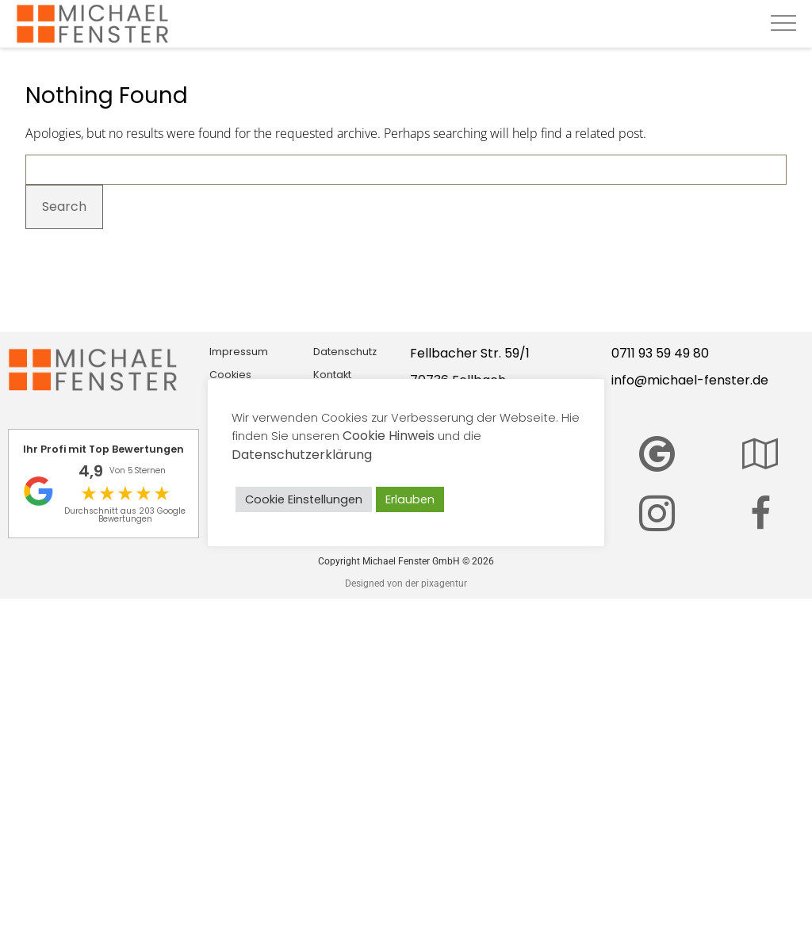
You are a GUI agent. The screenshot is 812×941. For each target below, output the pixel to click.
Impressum (238, 351)
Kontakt (332, 374)
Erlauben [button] (410, 499)
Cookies (230, 374)
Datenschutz (345, 351)
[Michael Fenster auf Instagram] (657, 513)
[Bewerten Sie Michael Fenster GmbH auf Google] (657, 454)
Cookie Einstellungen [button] (303, 499)
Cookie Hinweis (389, 436)
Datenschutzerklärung (302, 455)
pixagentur (444, 583)
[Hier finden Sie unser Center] (760, 454)
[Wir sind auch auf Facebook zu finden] (760, 513)
